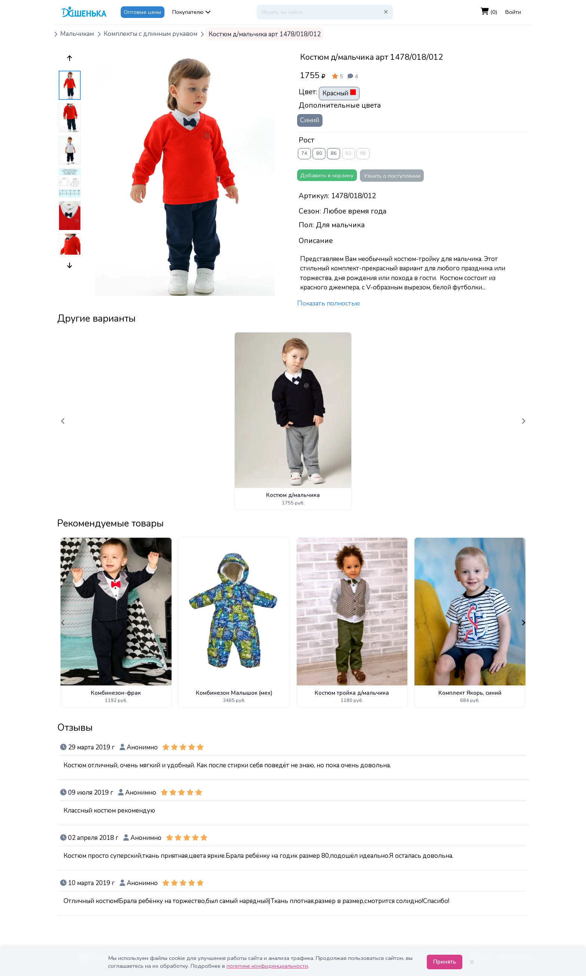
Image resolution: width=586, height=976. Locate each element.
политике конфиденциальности (267, 966)
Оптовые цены (142, 12)
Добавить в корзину (327, 175)
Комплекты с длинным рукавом (150, 34)
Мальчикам (77, 34)
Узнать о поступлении (392, 175)
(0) (489, 12)
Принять (444, 962)
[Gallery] (293, 421)
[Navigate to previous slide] (62, 421)
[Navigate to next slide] (523, 421)
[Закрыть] (471, 962)
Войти (513, 12)
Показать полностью (328, 303)
